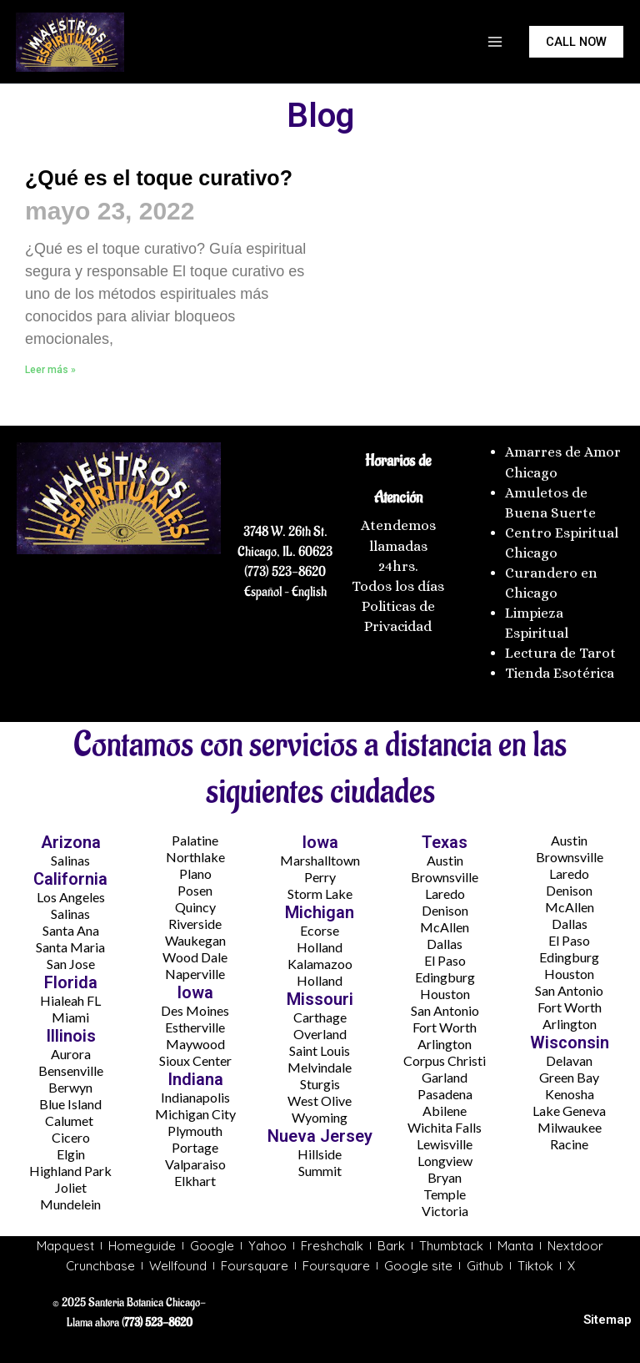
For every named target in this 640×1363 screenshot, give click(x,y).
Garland (445, 1077)
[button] (576, 42)
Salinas (70, 860)
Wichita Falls (445, 1127)
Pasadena (445, 1094)
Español (263, 591)
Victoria (445, 1211)
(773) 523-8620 (285, 571)
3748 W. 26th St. (285, 531)
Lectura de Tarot (560, 653)
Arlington (445, 1044)
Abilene (444, 1110)
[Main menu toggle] (495, 41)
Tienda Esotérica (561, 673)
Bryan (445, 1177)
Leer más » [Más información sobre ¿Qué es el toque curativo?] (50, 407)
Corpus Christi (444, 1060)
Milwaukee (570, 1127)
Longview (445, 1161)
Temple (444, 1194)
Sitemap (607, 1319)
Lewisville (444, 1144)
